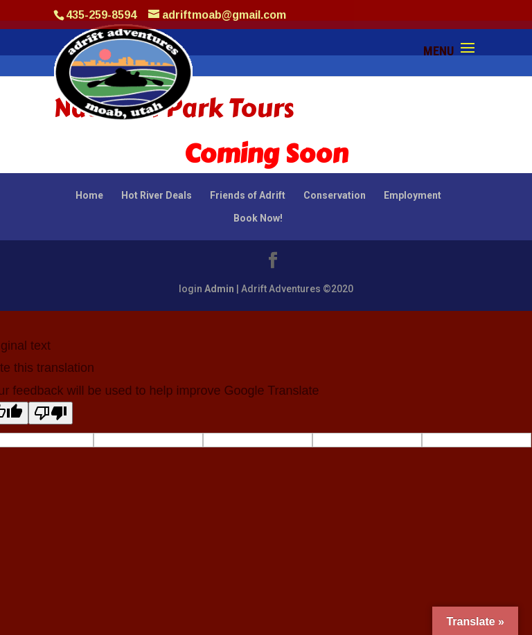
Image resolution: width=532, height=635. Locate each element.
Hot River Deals (156, 195)
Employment (412, 195)
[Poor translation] (50, 413)
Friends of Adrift (247, 195)
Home (89, 195)
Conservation (334, 195)
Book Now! (258, 218)
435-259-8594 (101, 15)
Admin (219, 288)
